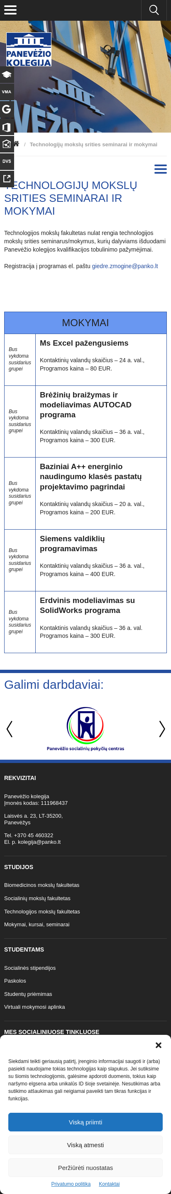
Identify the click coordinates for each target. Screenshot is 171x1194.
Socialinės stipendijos (30, 968)
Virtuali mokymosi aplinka (34, 1007)
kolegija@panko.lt (39, 842)
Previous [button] (10, 729)
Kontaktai (109, 1184)
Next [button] (160, 729)
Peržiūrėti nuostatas (85, 1167)
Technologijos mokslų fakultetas (42, 911)
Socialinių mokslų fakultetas (37, 898)
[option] (85, 729)
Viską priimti (86, 1122)
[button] (158, 1045)
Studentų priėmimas (28, 994)
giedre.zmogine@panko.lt (125, 266)
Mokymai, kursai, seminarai (37, 924)
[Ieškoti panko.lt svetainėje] (154, 10)
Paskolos (15, 981)
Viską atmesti (85, 1144)
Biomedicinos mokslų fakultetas (41, 885)
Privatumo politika (71, 1184)
